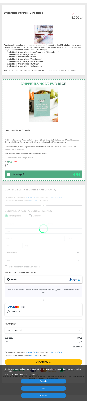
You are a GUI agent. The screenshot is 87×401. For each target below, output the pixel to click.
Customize (43, 381)
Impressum (34, 375)
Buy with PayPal (43, 362)
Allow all (43, 395)
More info (8, 371)
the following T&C (55, 352)
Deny (43, 388)
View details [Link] (77, 347)
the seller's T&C (31, 352)
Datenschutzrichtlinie (19, 375)
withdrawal (33, 355)
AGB (6, 375)
